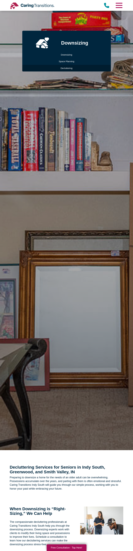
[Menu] (118, 5)
